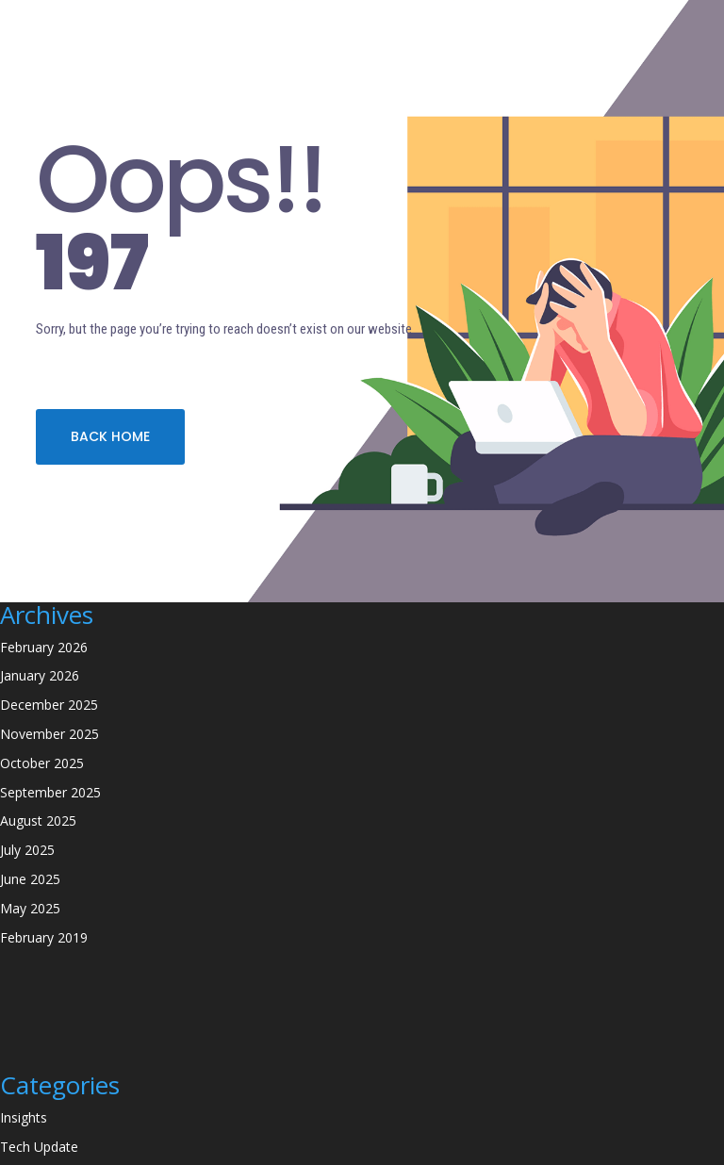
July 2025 (27, 850)
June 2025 (30, 879)
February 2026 (44, 647)
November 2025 (49, 734)
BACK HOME (110, 436)
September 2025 (50, 792)
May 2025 (30, 908)
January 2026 (39, 675)
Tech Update (39, 1147)
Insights (23, 1117)
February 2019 (44, 937)
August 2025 (38, 820)
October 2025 (42, 763)
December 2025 (49, 705)
